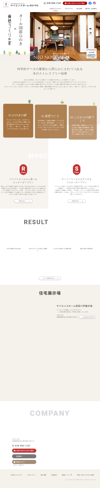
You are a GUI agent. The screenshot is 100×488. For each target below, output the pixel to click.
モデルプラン (69, 9)
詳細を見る (16, 201)
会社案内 (19, 462)
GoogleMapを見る (88, 323)
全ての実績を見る (48, 284)
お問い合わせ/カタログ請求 (25, 457)
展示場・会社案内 (91, 9)
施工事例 (79, 9)
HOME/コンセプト (56, 9)
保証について (20, 468)
